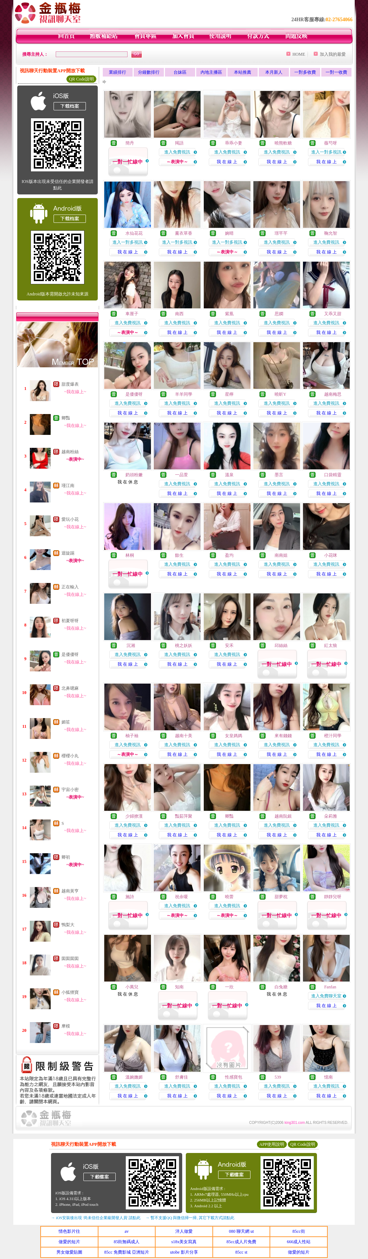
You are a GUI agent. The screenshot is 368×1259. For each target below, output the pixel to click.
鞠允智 (330, 233)
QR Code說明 (81, 79)
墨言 (279, 474)
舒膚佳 (181, 1077)
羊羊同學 (183, 394)
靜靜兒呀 (332, 896)
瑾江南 (67, 485)
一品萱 (181, 474)
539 (278, 1077)
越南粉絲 (70, 451)
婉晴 (229, 233)
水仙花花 (134, 233)
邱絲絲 (281, 645)
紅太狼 (330, 645)
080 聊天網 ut (241, 1231)
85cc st (241, 1252)
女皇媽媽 (233, 735)
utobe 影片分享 (184, 1252)
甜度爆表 (70, 384)
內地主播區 (211, 72)
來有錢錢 (283, 735)
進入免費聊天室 (326, 995)
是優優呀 (70, 654)
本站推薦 (242, 72)
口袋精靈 (332, 474)
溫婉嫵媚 (134, 1077)
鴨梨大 (67, 924)
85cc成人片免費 (241, 1241)
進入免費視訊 (177, 152)
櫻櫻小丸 (70, 755)
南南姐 (281, 555)
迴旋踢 (67, 553)
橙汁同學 (332, 735)
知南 (179, 986)
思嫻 (279, 313)
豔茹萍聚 (183, 816)
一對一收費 (336, 72)
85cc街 (299, 1231)
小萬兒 (131, 986)
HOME (299, 54)
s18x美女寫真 (184, 1241)
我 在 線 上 (227, 161)
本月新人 (273, 72)
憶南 (328, 1077)
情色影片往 (69, 1231)
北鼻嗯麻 (70, 688)
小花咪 (330, 555)
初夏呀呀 (70, 620)
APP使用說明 (271, 1144)
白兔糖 (281, 986)
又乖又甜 (332, 313)
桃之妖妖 (183, 645)
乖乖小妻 (233, 143)
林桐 (129, 555)
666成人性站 (298, 1241)
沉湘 (130, 645)
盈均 (229, 555)
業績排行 (117, 72)
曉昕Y (280, 394)
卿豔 (65, 418)
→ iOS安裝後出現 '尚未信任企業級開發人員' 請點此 (96, 1218)
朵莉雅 (330, 816)
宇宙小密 (70, 789)
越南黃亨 (70, 890)
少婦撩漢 (134, 816)
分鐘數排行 (149, 72)
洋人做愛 (184, 1231)
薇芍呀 (330, 143)
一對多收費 (305, 72)
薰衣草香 (183, 233)
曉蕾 (229, 896)
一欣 (229, 986)
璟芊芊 (281, 233)
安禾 (229, 645)
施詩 (129, 896)
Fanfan (330, 986)
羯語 (179, 143)
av (127, 1231)
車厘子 (131, 313)
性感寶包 (233, 1077)
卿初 (65, 857)
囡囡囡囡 (70, 958)
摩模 (65, 1026)
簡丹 (129, 143)
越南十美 (183, 735)
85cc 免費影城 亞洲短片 (126, 1252)
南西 (179, 313)
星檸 (229, 394)
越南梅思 (332, 394)
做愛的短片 (69, 1241)
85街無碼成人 (126, 1241)
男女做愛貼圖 (69, 1252)
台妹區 (180, 72)
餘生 (179, 555)
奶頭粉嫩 (134, 474)
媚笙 (65, 722)
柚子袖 (131, 735)
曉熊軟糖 (283, 143)
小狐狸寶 (70, 992)
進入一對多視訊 (326, 152)
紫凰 (229, 313)
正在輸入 (70, 586)
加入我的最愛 (333, 54)
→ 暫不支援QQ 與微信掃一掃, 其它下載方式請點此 (190, 1218)
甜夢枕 (281, 896)
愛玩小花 (70, 519)
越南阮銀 (283, 816)
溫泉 (229, 474)
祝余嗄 (181, 896)
